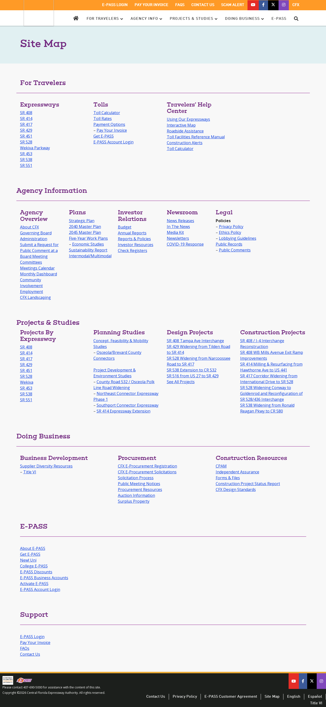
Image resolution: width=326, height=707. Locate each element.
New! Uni (28, 560)
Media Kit (175, 232)
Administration (33, 238)
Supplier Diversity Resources (46, 466)
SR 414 (26, 118)
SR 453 (26, 153)
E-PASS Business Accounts (44, 577)
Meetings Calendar (37, 268)
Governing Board (36, 233)
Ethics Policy (230, 232)
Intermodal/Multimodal (90, 256)
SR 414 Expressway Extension (123, 411)
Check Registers (132, 250)
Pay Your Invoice (112, 130)
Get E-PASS (103, 136)
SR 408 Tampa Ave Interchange (195, 340)
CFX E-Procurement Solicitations (147, 472)
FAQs (24, 648)
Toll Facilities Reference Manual (196, 137)
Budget (124, 227)
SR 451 (26, 136)
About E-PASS (32, 548)
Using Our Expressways (188, 119)
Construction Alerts (184, 142)
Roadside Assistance (185, 131)
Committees (31, 262)
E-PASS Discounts (36, 572)
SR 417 (26, 124)
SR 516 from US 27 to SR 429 (193, 376)
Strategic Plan (81, 220)
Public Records (229, 244)
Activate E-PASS (34, 583)
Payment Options (109, 124)
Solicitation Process (136, 477)
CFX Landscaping (35, 297)
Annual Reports (132, 233)
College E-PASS (34, 566)
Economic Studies (88, 244)
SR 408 (26, 112)
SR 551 (26, 165)
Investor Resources (135, 244)
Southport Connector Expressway (127, 405)
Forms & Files (228, 477)
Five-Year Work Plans (88, 238)
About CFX (29, 227)
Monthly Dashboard (38, 274)
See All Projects (181, 381)
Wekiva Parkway (35, 148)
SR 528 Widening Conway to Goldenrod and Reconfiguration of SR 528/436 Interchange (271, 393)
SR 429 (26, 130)
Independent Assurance (237, 472)
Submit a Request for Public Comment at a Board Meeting (39, 250)
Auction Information (136, 495)
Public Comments (235, 250)
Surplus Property (133, 501)
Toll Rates (102, 118)
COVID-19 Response (185, 244)
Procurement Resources (140, 489)
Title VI (29, 472)
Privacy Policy (231, 226)
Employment (31, 291)
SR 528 (26, 142)
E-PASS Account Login (113, 142)
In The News (178, 226)
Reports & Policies (134, 238)
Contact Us (30, 654)
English (293, 697)
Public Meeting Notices (139, 483)
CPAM (221, 466)
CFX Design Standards (236, 489)
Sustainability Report (88, 250)
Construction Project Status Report (248, 483)
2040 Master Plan (85, 226)
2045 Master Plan (85, 232)
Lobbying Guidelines (237, 238)
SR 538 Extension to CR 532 (191, 370)
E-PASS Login (32, 636)
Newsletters (178, 238)
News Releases (180, 220)
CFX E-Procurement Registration (147, 466)
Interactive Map (181, 125)
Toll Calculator (106, 112)
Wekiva (26, 382)
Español (315, 697)
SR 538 (26, 159)
